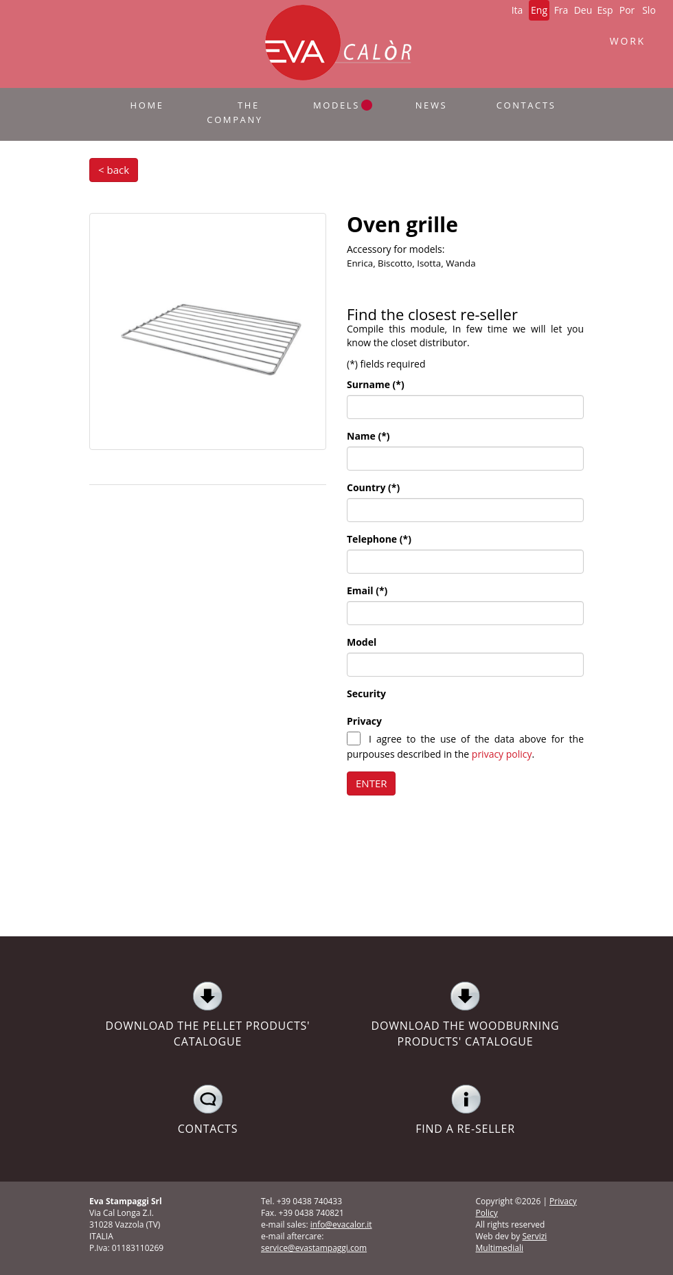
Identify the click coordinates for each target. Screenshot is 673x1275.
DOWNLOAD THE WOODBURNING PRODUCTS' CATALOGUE (465, 1015)
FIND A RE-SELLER (465, 1110)
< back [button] (113, 170)
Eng (539, 9)
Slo (649, 9)
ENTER (371, 783)
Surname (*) (375, 384)
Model (361, 641)
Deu (583, 9)
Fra (561, 9)
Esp (605, 9)
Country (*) (373, 487)
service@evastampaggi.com (314, 1248)
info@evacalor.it (341, 1224)
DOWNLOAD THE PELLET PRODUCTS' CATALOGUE (207, 1015)
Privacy (364, 720)
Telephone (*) (379, 538)
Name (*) (368, 435)
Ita (517, 9)
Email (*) (367, 590)
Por (627, 9)
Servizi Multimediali (511, 1242)
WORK (628, 40)
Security (366, 693)
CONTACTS (207, 1110)
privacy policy (502, 753)
